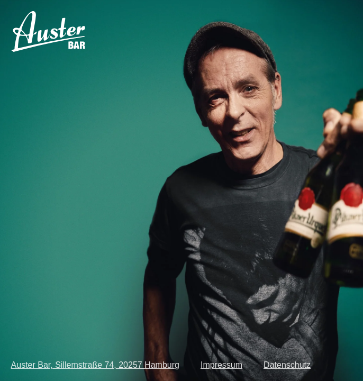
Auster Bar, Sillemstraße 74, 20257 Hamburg (95, 364)
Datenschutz (287, 364)
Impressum (221, 364)
